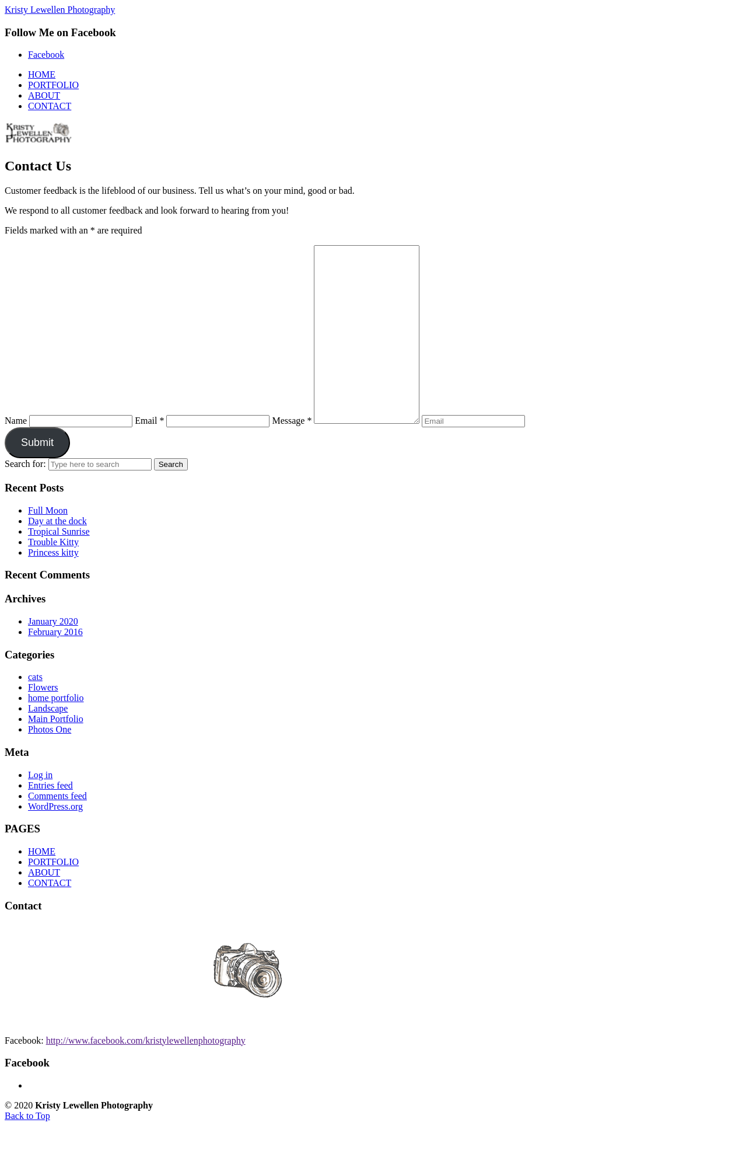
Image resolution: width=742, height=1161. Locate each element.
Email (149, 456)
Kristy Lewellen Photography (60, 10)
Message (292, 456)
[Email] (218, 456)
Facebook (46, 55)
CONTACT (49, 918)
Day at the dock (57, 556)
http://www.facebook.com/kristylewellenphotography (146, 1075)
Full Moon (48, 545)
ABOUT (44, 907)
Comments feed (57, 831)
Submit (37, 477)
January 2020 (53, 656)
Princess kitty (53, 587)
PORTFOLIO (53, 897)
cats (35, 712)
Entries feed (50, 820)
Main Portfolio (55, 754)
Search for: (25, 499)
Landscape (48, 743)
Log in (40, 810)
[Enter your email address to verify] (485, 456)
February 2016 (55, 667)
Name (16, 456)
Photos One (49, 764)
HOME (41, 886)
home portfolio (56, 733)
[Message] (372, 352)
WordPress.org (55, 841)
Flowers (43, 722)
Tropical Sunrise (59, 566)
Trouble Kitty (53, 577)
